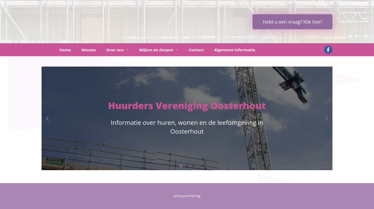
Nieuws (88, 49)
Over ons (117, 50)
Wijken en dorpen (158, 50)
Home (65, 49)
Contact (196, 49)
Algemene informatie (234, 49)
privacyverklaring (186, 195)
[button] (47, 118)
